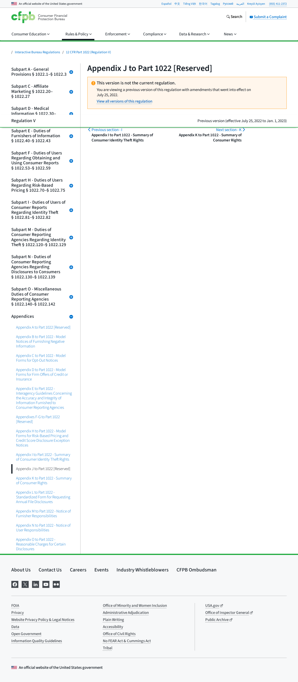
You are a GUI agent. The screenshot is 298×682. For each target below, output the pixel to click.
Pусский (228, 4)
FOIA (15, 605)
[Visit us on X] (25, 584)
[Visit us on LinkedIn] (35, 584)
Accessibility (113, 627)
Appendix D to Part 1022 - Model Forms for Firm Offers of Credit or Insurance (42, 374)
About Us (21, 569)
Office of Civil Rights (119, 634)
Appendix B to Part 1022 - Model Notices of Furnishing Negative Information (41, 341)
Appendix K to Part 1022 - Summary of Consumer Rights (44, 480)
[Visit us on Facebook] (14, 584)
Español (166, 4)
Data (15, 627)
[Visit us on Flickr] (56, 584)
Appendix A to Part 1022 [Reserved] (43, 327)
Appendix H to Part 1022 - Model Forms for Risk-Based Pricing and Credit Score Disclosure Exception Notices (43, 438)
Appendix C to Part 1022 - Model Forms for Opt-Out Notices (41, 358)
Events (101, 569)
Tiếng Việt (189, 4)
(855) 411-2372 (278, 4)
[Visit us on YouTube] (45, 584)
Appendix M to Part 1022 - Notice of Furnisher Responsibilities (43, 513)
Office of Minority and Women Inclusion (135, 605)
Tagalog (215, 4)
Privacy (17, 613)
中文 (177, 4)
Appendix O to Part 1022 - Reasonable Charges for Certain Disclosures (41, 544)
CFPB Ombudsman (197, 569)
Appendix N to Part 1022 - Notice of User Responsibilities (43, 527)
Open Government (26, 634)
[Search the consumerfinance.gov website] (234, 17)
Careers (78, 569)
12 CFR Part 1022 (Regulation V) (88, 52)
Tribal (107, 648)
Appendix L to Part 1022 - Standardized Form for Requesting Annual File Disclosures (43, 497)
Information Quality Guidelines (36, 641)
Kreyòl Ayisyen (256, 4)
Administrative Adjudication (126, 613)
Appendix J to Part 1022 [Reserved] (43, 469)
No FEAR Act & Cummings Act (127, 641)
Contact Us (50, 569)
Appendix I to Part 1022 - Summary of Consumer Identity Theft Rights (43, 457)
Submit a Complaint (268, 17)
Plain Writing (113, 620)
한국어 (203, 4)
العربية (240, 4)
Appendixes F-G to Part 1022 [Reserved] (38, 419)
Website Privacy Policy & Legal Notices (42, 620)
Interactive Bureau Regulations (37, 52)
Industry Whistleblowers (143, 569)
